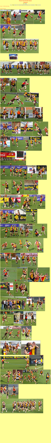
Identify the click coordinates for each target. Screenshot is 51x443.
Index (26, 3)
